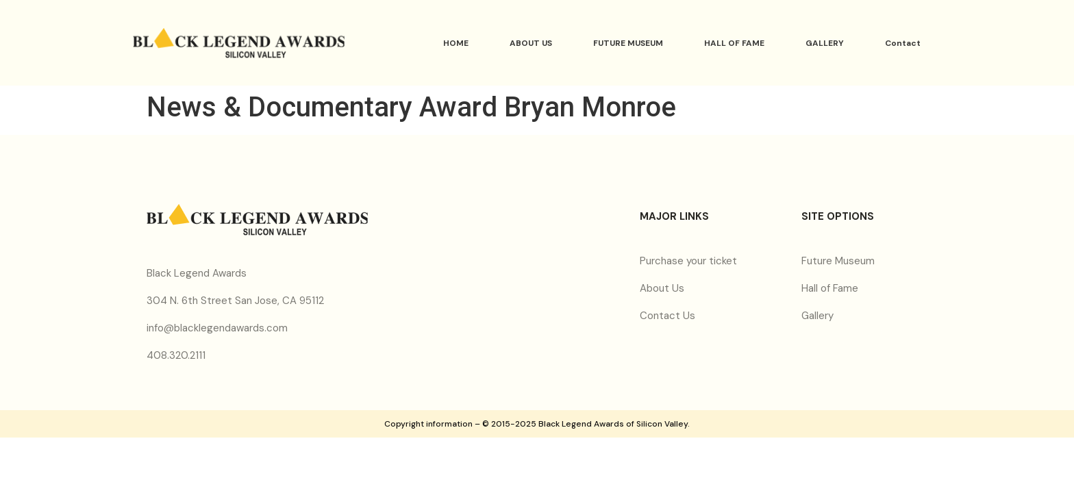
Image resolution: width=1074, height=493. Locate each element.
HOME (456, 43)
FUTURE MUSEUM (628, 43)
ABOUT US (531, 43)
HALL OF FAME (734, 43)
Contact (903, 43)
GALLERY (825, 43)
